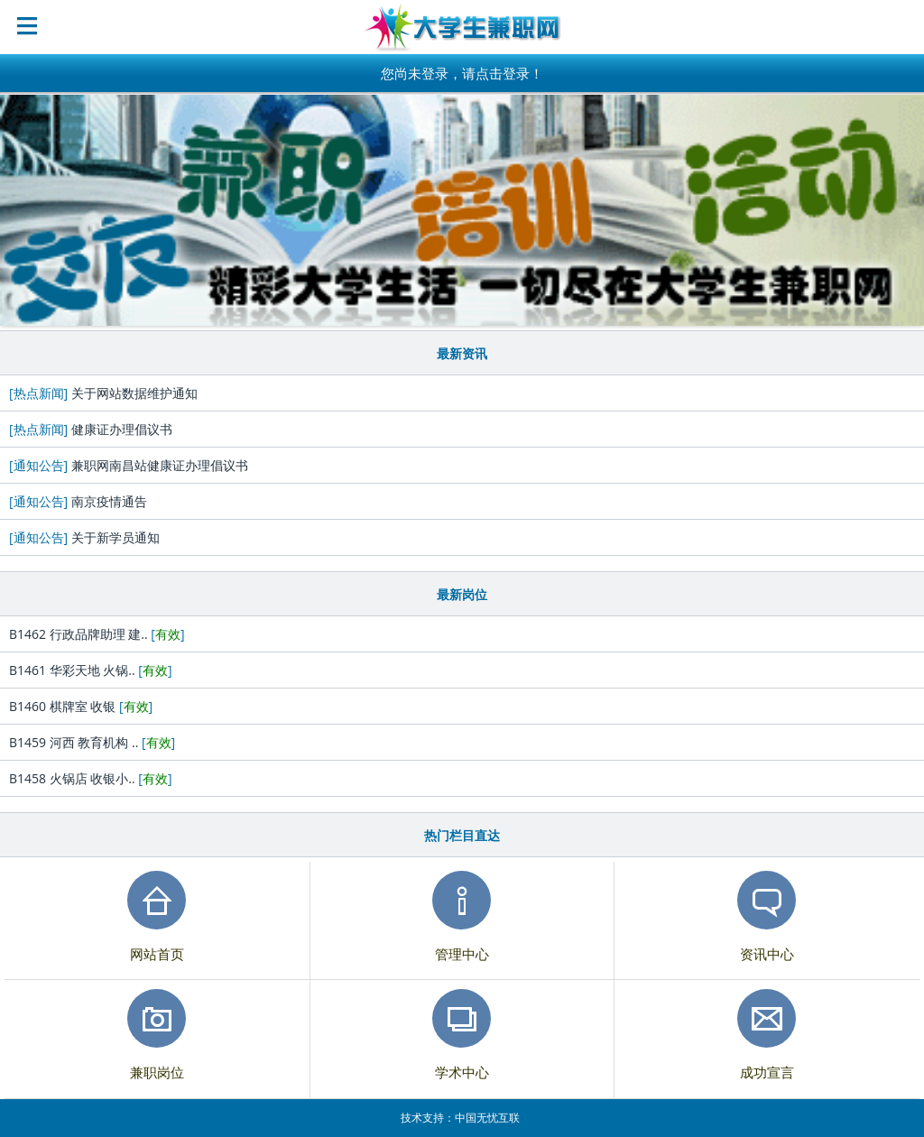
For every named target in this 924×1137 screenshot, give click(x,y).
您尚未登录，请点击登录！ (462, 73)
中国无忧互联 (487, 1117)
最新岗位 (462, 594)
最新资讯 (462, 353)
